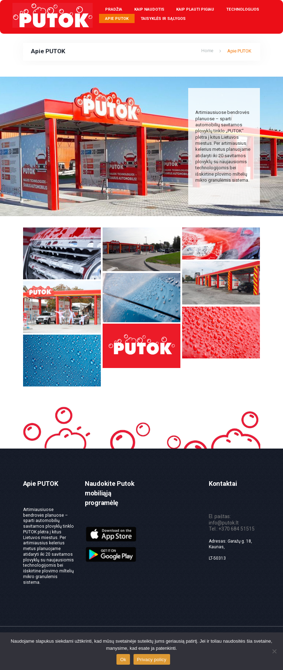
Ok (123, 659)
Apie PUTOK (117, 18)
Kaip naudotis (149, 9)
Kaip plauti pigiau (195, 9)
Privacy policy (152, 659)
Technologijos (242, 9)
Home (207, 51)
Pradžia (113, 9)
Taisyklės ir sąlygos (163, 18)
